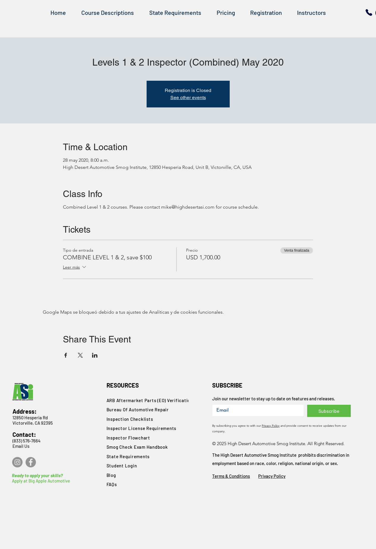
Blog (111, 475)
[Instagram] (17, 462)
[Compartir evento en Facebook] (66, 355)
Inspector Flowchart (128, 437)
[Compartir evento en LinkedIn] (95, 355)
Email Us (20, 446)
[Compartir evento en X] (80, 355)
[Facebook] (31, 462)
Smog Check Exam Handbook (137, 447)
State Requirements (128, 456)
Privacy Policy (271, 426)
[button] (108, 12)
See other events (188, 97)
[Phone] (369, 12)
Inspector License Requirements (142, 428)
